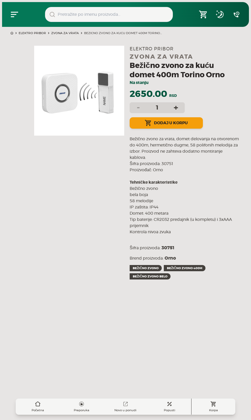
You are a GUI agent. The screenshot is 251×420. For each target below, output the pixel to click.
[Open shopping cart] (203, 14)
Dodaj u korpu (166, 123)
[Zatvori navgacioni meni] (14, 14)
